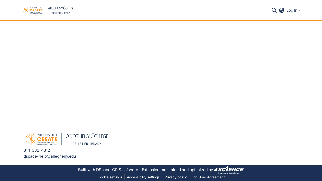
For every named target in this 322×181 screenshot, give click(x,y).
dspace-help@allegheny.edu (50, 156)
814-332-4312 (37, 150)
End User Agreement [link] (208, 177)
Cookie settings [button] (110, 177)
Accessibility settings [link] (143, 177)
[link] (229, 169)
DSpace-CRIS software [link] (117, 169)
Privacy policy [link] (176, 177)
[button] (48, 10)
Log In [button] (292, 10)
